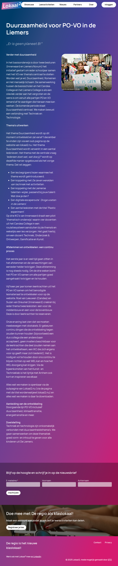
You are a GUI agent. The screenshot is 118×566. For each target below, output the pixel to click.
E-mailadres (13, 480)
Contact (97, 542)
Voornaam (46, 480)
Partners (78, 4)
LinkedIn (37, 556)
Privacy (108, 542)
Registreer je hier (16, 527)
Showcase (29, 4)
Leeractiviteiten (46, 4)
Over (91, 4)
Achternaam (83, 480)
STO (110, 559)
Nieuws (63, 4)
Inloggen (109, 4)
